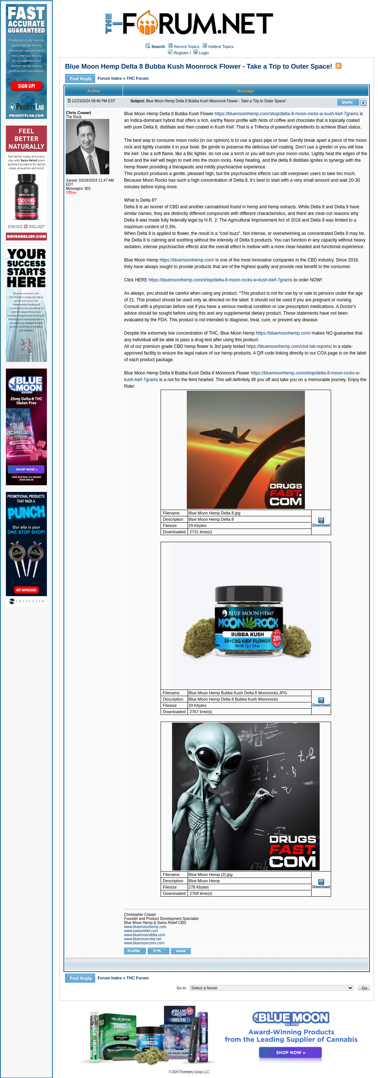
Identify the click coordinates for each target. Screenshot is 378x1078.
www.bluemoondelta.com (144, 935)
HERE (141, 280)
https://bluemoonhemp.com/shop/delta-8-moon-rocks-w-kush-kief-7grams (287, 113)
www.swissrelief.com (141, 931)
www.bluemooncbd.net (142, 939)
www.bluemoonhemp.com (145, 927)
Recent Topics (186, 46)
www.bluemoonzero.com (144, 943)
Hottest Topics (221, 46)
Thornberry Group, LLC (194, 1072)
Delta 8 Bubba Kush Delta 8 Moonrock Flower (204, 373)
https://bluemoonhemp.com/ (186, 260)
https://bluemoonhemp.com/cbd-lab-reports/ (289, 346)
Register (178, 53)
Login (201, 53)
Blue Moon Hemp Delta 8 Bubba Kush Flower (168, 113)
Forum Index (110, 78)
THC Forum (138, 78)
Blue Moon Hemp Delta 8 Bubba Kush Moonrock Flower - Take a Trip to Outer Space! (198, 66)
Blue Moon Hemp (141, 260)
